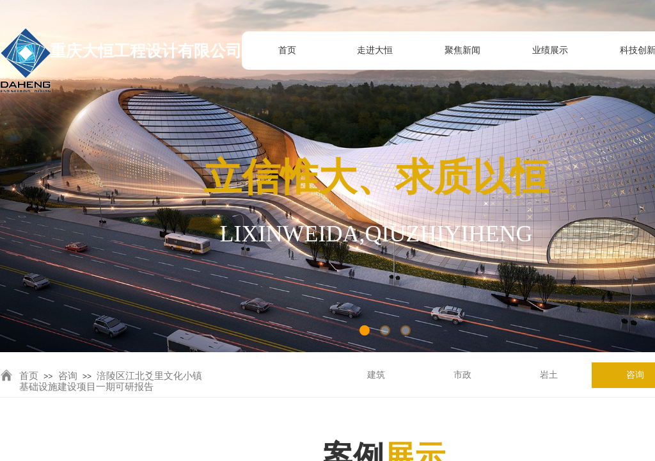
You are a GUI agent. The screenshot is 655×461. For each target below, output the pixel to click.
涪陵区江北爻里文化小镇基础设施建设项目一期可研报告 (110, 381)
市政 (462, 375)
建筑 (376, 375)
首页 (28, 376)
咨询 (67, 376)
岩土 (549, 375)
